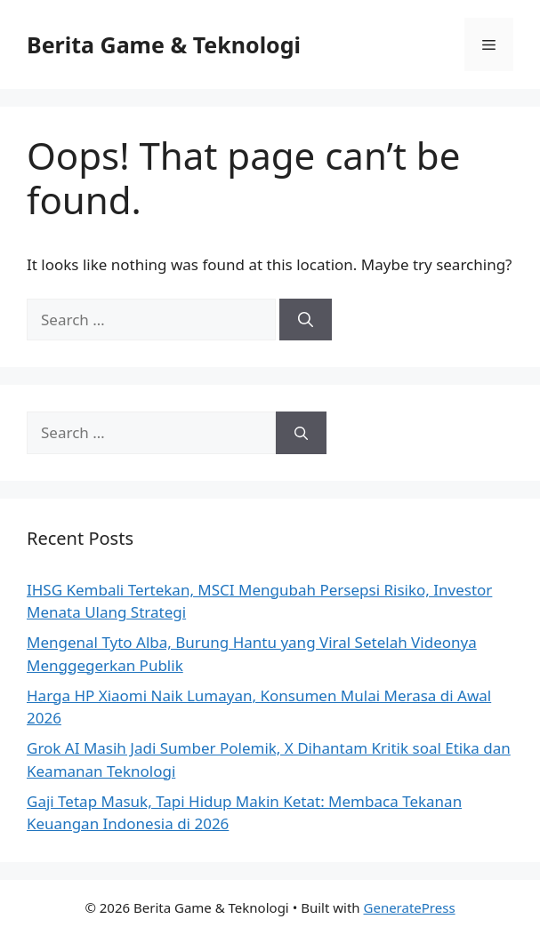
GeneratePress (409, 907)
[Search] (305, 320)
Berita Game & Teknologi (164, 44)
